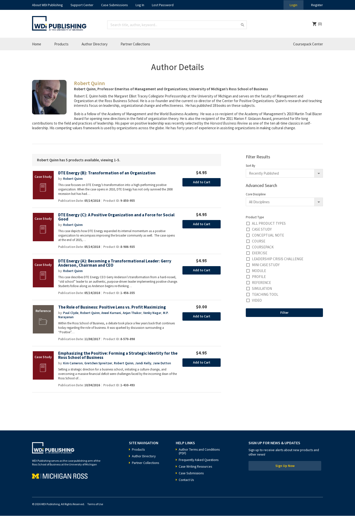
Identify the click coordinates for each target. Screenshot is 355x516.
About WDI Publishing (47, 5)
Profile (259, 276)
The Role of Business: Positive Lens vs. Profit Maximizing (112, 307)
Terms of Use (95, 504)
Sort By (250, 166)
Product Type (255, 217)
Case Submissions (114, 5)
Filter (284, 312)
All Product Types (269, 223)
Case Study (262, 229)
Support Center (82, 5)
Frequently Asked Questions (200, 460)
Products (61, 44)
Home (36, 44)
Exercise (259, 253)
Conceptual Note (268, 235)
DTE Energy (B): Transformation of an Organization (107, 173)
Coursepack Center (308, 44)
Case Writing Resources (196, 466)
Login (292, 5)
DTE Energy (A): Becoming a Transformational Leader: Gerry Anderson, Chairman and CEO (115, 263)
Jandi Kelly (143, 363)
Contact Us (187, 480)
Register (316, 5)
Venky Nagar (152, 313)
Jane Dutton (161, 363)
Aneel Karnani (111, 313)
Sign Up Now (285, 466)
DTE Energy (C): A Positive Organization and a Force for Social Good (117, 217)
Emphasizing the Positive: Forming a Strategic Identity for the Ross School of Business (114, 355)
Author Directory (94, 44)
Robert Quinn (73, 179)
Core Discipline (256, 194)
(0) (320, 23)
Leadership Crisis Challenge (277, 259)
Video (257, 300)
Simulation (262, 288)
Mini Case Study (266, 264)
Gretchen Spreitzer (98, 363)
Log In (140, 5)
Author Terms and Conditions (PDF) (200, 451)
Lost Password (163, 5)
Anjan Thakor (132, 313)
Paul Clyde (70, 313)
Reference (261, 282)
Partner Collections (135, 44)
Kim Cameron (73, 363)
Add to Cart (201, 182)
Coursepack (263, 247)
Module (259, 270)
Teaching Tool (265, 294)
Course (258, 241)
